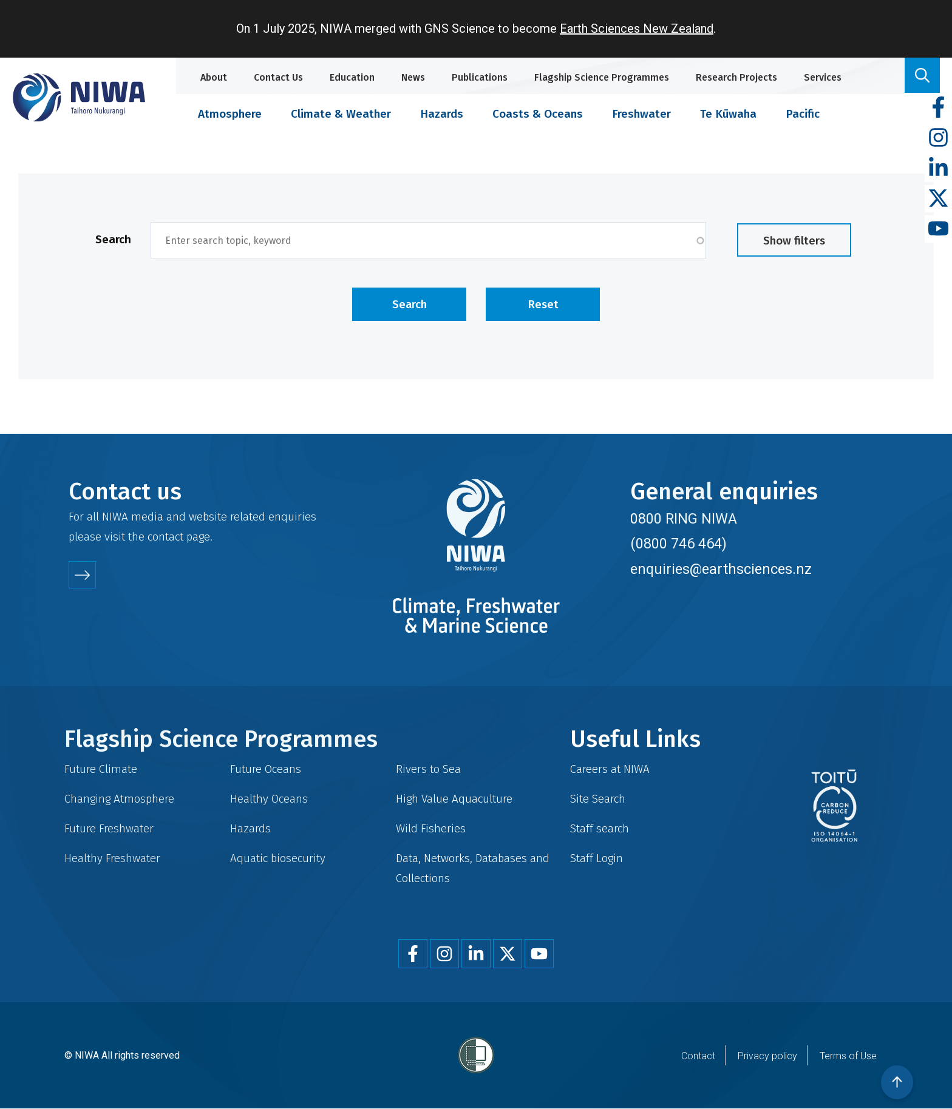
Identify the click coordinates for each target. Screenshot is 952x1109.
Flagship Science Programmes (601, 77)
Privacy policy (767, 1056)
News (413, 77)
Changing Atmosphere (119, 799)
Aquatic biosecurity (277, 858)
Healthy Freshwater (112, 858)
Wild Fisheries (431, 828)
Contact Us (278, 77)
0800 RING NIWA (683, 518)
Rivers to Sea (428, 769)
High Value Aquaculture (454, 799)
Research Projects (736, 77)
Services (822, 77)
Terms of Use (848, 1056)
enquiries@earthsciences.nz (721, 569)
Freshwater (641, 114)
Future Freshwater (109, 828)
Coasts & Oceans (537, 114)
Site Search (597, 799)
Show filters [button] (794, 241)
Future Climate (100, 769)
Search (113, 239)
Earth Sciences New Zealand (636, 28)
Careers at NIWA (610, 769)
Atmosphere (230, 114)
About (213, 77)
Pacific (803, 114)
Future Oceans (265, 769)
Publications (480, 77)
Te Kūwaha (728, 114)
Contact (698, 1056)
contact (165, 537)
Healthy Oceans (269, 799)
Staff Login (596, 858)
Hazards (441, 114)
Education (352, 77)
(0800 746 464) (678, 543)
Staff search (599, 828)
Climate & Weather (341, 114)
